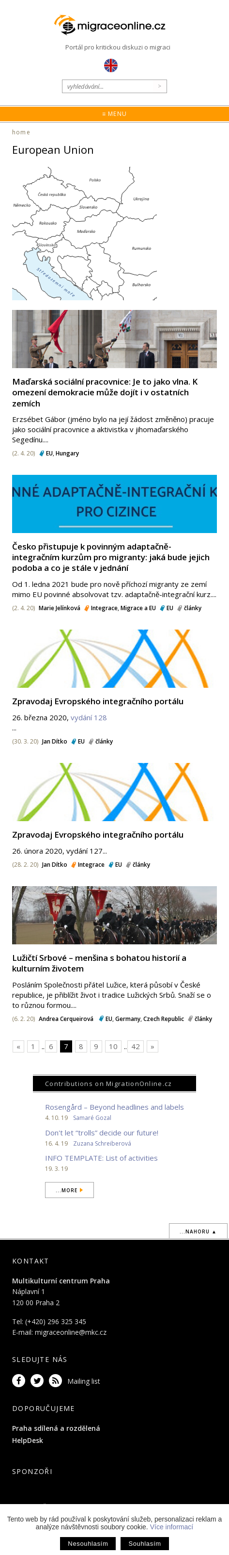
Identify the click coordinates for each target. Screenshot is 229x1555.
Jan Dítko (54, 741)
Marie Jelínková (59, 608)
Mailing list (83, 1381)
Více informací (171, 1527)
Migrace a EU (138, 608)
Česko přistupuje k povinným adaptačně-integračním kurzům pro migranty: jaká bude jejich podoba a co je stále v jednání (111, 557)
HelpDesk (27, 1440)
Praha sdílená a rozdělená (56, 1428)
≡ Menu (114, 114)
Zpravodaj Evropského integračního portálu (97, 701)
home (21, 132)
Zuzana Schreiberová (102, 1143)
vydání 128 (89, 717)
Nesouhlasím (88, 1543)
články (192, 608)
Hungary (67, 453)
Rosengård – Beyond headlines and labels (114, 1107)
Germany (127, 1019)
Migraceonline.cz (114, 25)
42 (135, 1046)
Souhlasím (144, 1543)
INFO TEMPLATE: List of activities (101, 1158)
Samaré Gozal (92, 1118)
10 (113, 1046)
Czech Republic (163, 1019)
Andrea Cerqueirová (67, 1019)
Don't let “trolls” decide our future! (101, 1132)
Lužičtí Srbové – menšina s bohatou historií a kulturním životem (99, 963)
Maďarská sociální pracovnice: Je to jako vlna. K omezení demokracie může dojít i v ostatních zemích (105, 392)
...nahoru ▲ (198, 1231)
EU (49, 453)
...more (66, 1190)
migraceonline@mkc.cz (71, 1332)
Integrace (104, 608)
